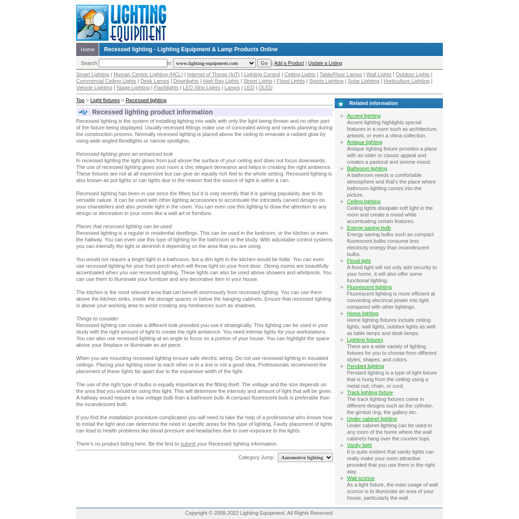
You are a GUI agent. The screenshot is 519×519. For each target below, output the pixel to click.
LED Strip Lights (201, 87)
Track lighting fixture (370, 392)
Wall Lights (378, 74)
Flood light (359, 260)
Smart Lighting (93, 74)
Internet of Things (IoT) (213, 74)
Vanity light (359, 445)
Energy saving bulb (369, 228)
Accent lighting (364, 116)
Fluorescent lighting (369, 287)
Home (87, 49)
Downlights (186, 81)
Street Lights (258, 81)
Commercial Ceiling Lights (106, 81)
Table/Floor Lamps (341, 74)
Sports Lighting (326, 81)
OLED (266, 87)
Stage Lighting (133, 87)
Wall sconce (361, 478)
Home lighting (362, 313)
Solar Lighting (363, 81)
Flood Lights (290, 81)
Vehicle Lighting (94, 87)
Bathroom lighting (367, 168)
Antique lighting (364, 142)
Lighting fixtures (365, 340)
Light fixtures (104, 100)
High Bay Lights (221, 81)
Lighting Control (262, 74)
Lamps (232, 87)
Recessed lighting (146, 100)
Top (80, 100)
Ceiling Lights (299, 74)
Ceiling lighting (364, 201)
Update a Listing (325, 63)
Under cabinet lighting (372, 419)
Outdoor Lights (413, 74)
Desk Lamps (155, 81)
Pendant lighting (365, 366)
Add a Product (289, 63)
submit (188, 444)
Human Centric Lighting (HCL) (148, 74)
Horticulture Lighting (407, 81)
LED (249, 87)
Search (89, 63)
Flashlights (166, 87)
